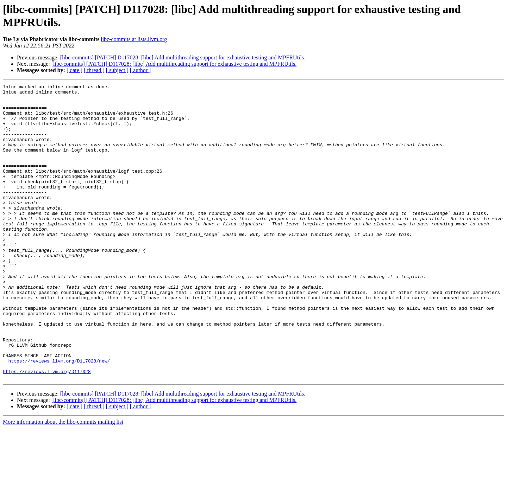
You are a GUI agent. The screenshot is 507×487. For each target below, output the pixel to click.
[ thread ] (94, 70)
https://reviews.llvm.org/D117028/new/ (59, 417)
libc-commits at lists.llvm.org (134, 39)
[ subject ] (117, 70)
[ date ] (74, 70)
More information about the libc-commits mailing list (63, 481)
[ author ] (140, 70)
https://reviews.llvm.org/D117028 (47, 429)
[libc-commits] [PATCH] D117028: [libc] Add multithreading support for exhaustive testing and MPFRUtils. (183, 57)
